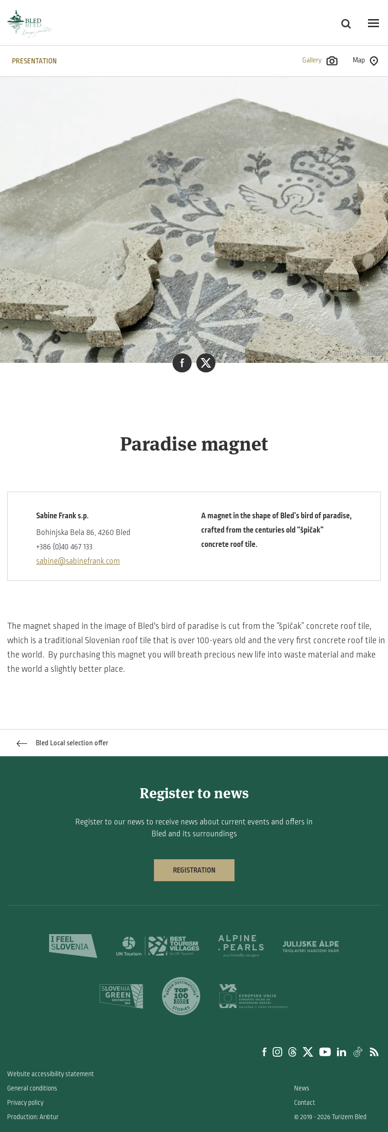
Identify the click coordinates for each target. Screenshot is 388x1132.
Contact (304, 1102)
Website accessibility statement (50, 1074)
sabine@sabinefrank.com (78, 561)
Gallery (319, 60)
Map (365, 61)
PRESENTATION (34, 61)
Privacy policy (25, 1102)
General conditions (32, 1088)
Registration (194, 870)
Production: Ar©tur (33, 1117)
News (301, 1088)
